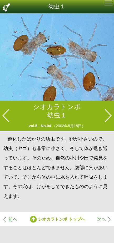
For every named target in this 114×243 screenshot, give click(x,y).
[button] (108, 4)
